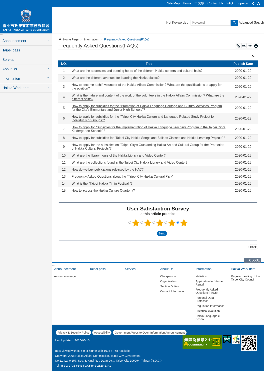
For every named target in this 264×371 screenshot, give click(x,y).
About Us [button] (9, 69)
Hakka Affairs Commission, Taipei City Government (26, 19)
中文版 (199, 3)
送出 (153, 233)
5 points (184, 223)
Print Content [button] (255, 45)
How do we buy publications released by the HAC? (108, 169)
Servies (8, 60)
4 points (172, 223)
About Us (167, 269)
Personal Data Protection (205, 299)
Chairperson (168, 276)
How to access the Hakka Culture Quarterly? (103, 190)
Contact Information (173, 291)
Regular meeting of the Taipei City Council (245, 278)
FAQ (229, 3)
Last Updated (63, 340)
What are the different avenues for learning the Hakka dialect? (116, 77)
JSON (249, 45)
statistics (201, 276)
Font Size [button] (258, 3)
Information (91, 39)
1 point (136, 223)
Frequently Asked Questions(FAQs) (126, 39)
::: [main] (59, 38)
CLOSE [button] (254, 56)
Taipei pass (11, 50)
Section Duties (169, 286)
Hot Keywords (176, 22)
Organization (168, 281)
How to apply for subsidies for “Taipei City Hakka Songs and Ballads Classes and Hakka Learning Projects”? (148, 138)
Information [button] (11, 78)
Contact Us (215, 3)
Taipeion (242, 3)
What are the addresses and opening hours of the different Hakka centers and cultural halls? (137, 70)
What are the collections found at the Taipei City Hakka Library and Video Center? (129, 162)
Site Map (173, 3)
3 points (160, 223)
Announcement (65, 269)
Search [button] (234, 23)
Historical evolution (208, 311)
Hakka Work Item (243, 269)
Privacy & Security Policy (73, 332)
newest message (65, 276)
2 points (148, 223)
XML (244, 45)
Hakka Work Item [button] (15, 88)
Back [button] (253, 246)
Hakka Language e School (208, 317)
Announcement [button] (14, 41)
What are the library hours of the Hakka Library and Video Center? (119, 155)
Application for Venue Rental (209, 283)
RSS (238, 45)
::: (4, 2)
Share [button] (253, 3)
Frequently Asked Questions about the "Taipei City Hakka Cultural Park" (122, 176)
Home (187, 3)
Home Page (70, 39)
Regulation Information (210, 306)
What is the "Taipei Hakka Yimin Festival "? (102, 183)
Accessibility (102, 332)
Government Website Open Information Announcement (150, 332)
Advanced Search (251, 22)
